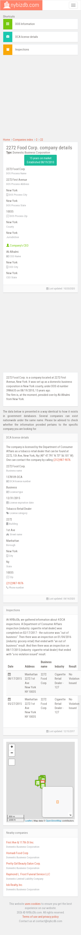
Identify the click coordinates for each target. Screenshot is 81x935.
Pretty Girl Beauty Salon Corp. (23, 863)
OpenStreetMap (54, 820)
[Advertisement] (38, 96)
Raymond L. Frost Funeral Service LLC (28, 874)
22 (41, 139)
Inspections (22, 49)
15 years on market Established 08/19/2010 (40, 160)
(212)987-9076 (61, 460)
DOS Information (25, 24)
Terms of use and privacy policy (40, 916)
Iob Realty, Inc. (14, 885)
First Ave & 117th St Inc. (20, 842)
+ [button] (12, 747)
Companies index (23, 139)
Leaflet (28, 820)
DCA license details (26, 37)
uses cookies (33, 904)
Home (6, 139)
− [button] (12, 753)
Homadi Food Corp (17, 853)
